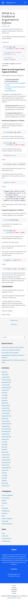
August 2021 (5, 470)
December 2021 (6, 460)
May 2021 (4, 478)
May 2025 (4, 398)
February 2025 (6, 405)
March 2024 (5, 418)
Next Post (14, 324)
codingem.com (11, 2)
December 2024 (6, 411)
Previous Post (14, 320)
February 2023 (6, 426)
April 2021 (4, 480)
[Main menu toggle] (25, 2)
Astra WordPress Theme (14, 598)
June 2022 (5, 444)
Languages (14, 589)
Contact (14, 593)
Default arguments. (10, 90)
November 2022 (6, 431)
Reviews (14, 591)
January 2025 (5, 408)
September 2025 (6, 387)
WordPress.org (6, 541)
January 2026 (5, 377)
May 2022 (4, 447)
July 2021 (4, 473)
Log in (3, 533)
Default (4, 500)
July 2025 (4, 393)
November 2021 (6, 462)
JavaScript (5, 508)
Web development (7, 524)
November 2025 (6, 382)
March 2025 (5, 403)
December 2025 (6, 380)
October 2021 (5, 465)
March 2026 (5, 374)
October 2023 (5, 421)
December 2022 (6, 429)
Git (2, 505)
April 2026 (4, 372)
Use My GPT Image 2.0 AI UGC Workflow (13, 347)
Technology (5, 521)
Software (4, 513)
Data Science (5, 498)
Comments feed (6, 538)
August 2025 (5, 390)
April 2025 (4, 400)
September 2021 (6, 467)
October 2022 (5, 434)
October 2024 (6, 413)
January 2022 (5, 457)
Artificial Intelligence (7, 495)
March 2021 (5, 483)
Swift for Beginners (7, 518)
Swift (3, 516)
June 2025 (5, 395)
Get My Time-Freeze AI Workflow (11, 350)
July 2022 (4, 442)
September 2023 (6, 423)
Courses (14, 587)
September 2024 (6, 416)
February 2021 (5, 486)
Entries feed (5, 536)
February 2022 (6, 455)
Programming (5, 511)
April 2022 (4, 449)
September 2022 (6, 436)
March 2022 (5, 452)
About (14, 585)
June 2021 (4, 475)
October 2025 (6, 385)
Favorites (4, 503)
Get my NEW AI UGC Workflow (10, 352)
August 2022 (5, 439)
